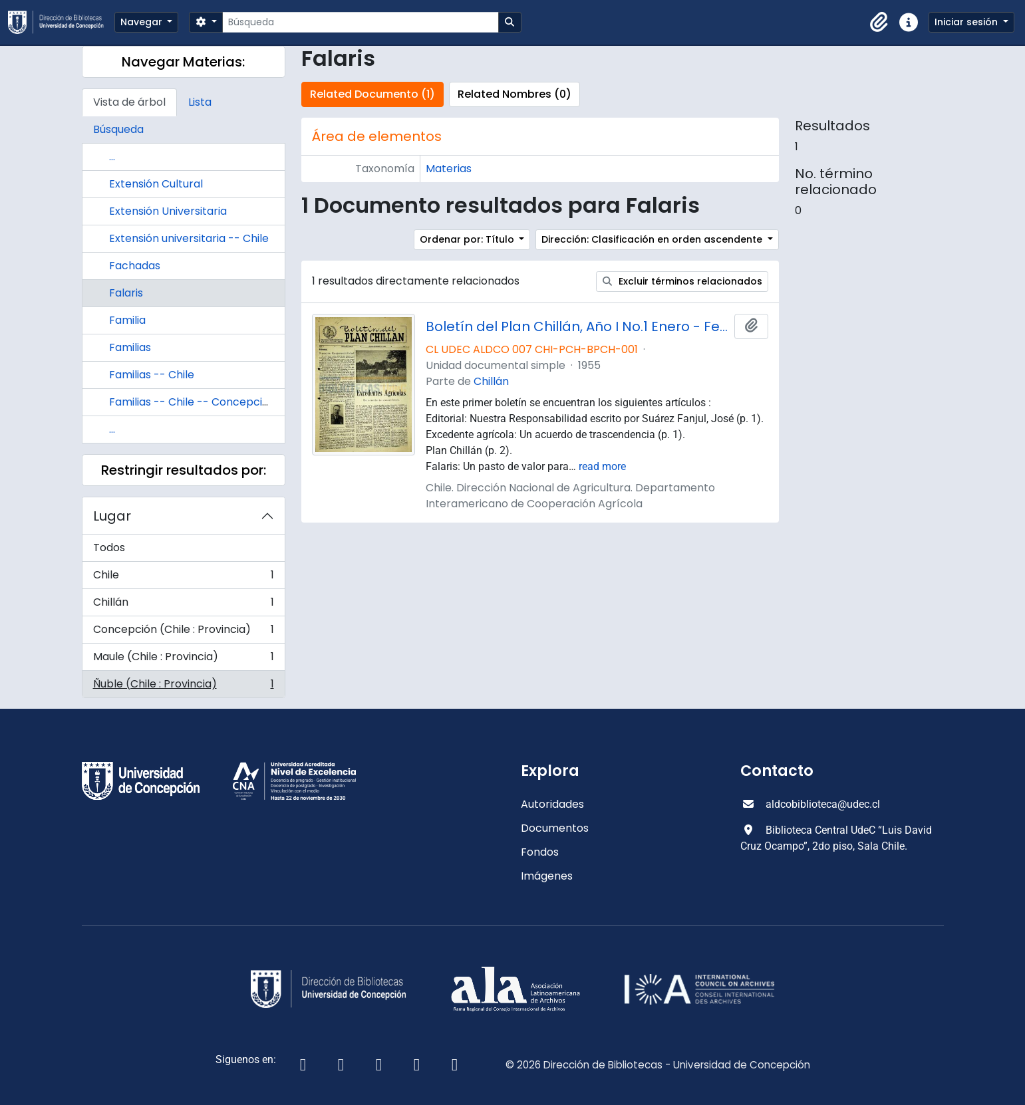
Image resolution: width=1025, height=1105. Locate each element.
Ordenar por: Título (468, 239)
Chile (183, 578)
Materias (449, 168)
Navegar (142, 22)
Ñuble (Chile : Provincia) (183, 686)
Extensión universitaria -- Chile (189, 238)
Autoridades (552, 804)
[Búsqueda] (360, 22)
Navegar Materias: (183, 62)
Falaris (126, 293)
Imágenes (547, 876)
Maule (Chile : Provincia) (183, 660)
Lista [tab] (200, 102)
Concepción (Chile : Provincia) (183, 633)
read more (602, 466)
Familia (127, 320)
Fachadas (134, 265)
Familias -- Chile (151, 374)
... (112, 156)
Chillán (183, 605)
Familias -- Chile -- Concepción (192, 402)
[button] (879, 22)
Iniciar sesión (967, 22)
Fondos (540, 852)
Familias (130, 347)
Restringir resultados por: (183, 470)
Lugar (112, 516)
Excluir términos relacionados (682, 281)
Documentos (555, 828)
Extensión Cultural (156, 183)
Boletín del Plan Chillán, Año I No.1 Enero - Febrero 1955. (577, 326)
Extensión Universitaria (168, 211)
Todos (109, 547)
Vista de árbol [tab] (129, 102)
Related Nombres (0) (514, 94)
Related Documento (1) (372, 94)
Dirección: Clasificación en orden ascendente (653, 239)
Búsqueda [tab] (118, 129)
